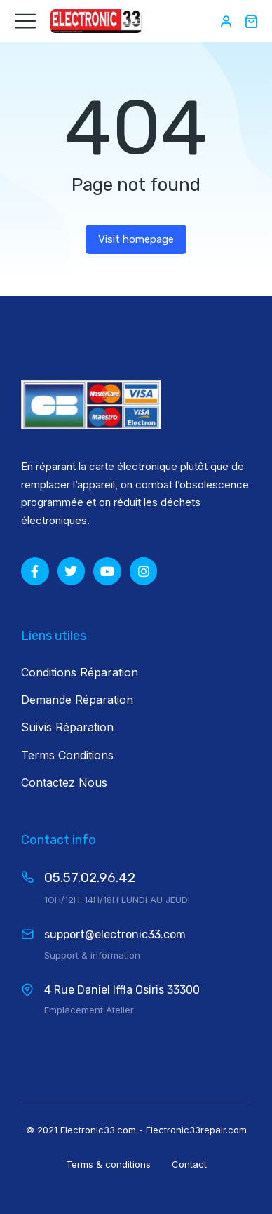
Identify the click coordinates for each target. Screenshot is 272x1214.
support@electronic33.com (115, 934)
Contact (189, 1164)
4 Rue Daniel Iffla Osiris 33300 (122, 989)
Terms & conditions (108, 1164)
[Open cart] (251, 21)
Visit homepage (136, 239)
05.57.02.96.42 (89, 877)
